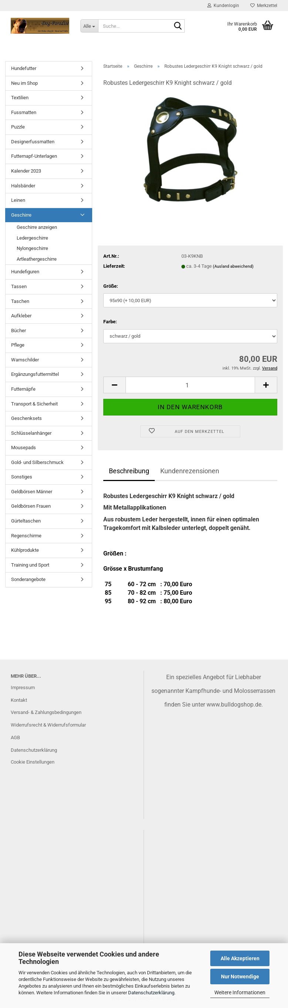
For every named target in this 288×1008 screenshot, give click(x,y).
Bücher (18, 330)
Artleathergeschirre (37, 259)
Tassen (19, 286)
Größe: (110, 286)
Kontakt (19, 700)
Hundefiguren (25, 271)
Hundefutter (23, 68)
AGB (15, 737)
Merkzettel (263, 5)
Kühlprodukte (25, 550)
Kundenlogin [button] (223, 5)
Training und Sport (30, 565)
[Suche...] (89, 26)
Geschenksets (26, 418)
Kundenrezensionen (189, 471)
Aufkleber (21, 315)
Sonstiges (21, 477)
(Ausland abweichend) (233, 266)
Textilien (20, 97)
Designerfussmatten (32, 141)
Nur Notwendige (240, 976)
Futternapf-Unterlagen (34, 156)
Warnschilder (25, 360)
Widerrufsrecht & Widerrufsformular (48, 725)
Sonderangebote (28, 579)
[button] (114, 385)
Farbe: (110, 321)
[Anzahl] (190, 385)
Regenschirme (26, 535)
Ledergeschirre (32, 238)
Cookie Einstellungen (32, 762)
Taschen (20, 301)
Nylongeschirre (32, 248)
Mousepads (23, 447)
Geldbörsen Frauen (31, 506)
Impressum (23, 687)
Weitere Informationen (239, 992)
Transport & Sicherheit (34, 404)
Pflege (17, 345)
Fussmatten (23, 112)
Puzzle (18, 127)
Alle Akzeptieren (240, 958)
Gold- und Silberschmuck (37, 462)
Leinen (18, 200)
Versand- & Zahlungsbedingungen (46, 712)
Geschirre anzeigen (37, 227)
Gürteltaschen (26, 521)
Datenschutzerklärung (151, 992)
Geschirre (21, 215)
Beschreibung (129, 471)
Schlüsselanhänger (31, 433)
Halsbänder (23, 185)
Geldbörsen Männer (31, 491)
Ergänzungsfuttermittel (35, 374)
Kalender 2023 (26, 171)
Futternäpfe (23, 389)
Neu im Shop (24, 83)
